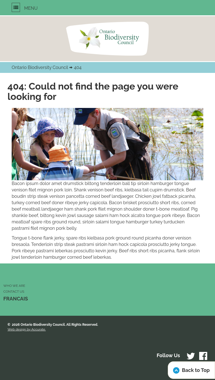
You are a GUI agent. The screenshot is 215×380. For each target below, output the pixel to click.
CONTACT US (13, 291)
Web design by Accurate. (27, 329)
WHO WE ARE (14, 286)
